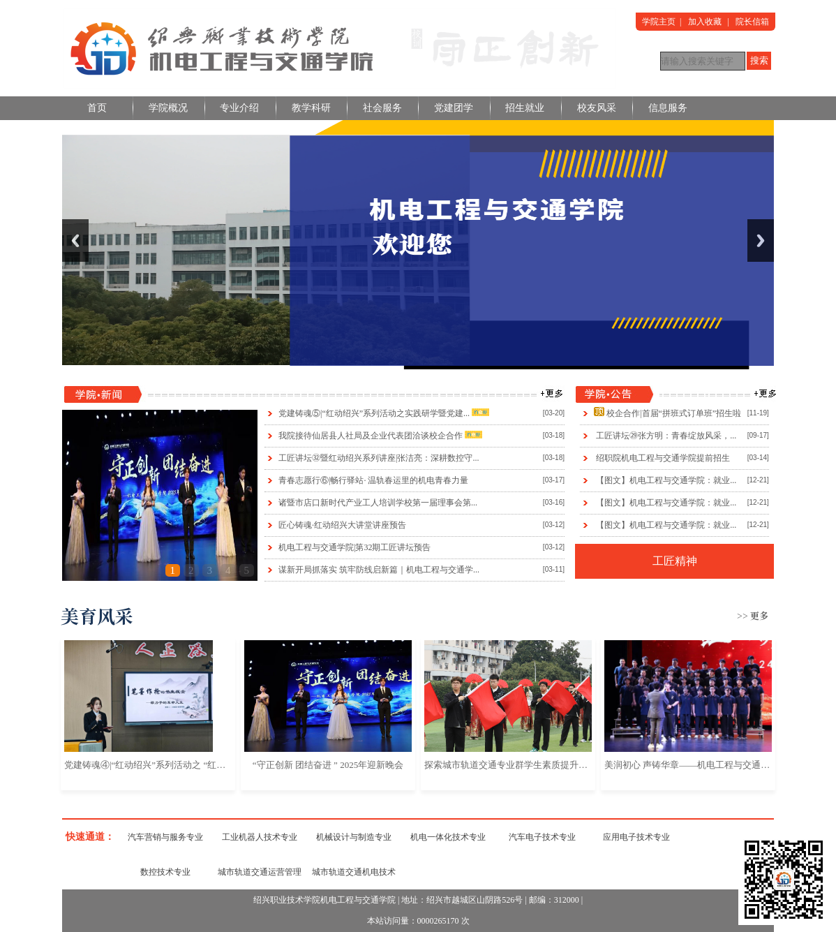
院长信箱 (752, 22)
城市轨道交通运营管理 (259, 872)
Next (760, 240)
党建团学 (453, 108)
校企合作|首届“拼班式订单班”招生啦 (673, 413)
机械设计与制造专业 (353, 837)
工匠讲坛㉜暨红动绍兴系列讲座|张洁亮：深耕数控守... (378, 458)
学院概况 (168, 108)
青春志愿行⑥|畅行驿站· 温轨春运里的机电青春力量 (373, 480)
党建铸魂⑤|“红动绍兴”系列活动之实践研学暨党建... (374, 413)
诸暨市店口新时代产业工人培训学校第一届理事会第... (377, 503)
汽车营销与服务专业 (165, 837)
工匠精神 (674, 561)
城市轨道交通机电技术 (354, 872)
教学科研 (311, 108)
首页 (97, 108)
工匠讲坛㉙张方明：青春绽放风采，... (666, 436)
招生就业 (524, 108)
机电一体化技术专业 (448, 837)
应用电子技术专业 (636, 837)
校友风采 (596, 108)
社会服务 (382, 108)
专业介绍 (239, 108)
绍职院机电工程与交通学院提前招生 (663, 458)
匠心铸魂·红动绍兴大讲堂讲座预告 (342, 525)
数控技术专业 (165, 872)
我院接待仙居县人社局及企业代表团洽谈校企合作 (370, 436)
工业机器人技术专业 (259, 837)
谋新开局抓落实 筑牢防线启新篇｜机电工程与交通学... (378, 570)
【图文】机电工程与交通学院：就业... (666, 480)
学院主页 (658, 22)
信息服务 (667, 108)
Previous (75, 240)
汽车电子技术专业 (542, 837)
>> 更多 (752, 615)
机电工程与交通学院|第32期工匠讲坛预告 (354, 547)
